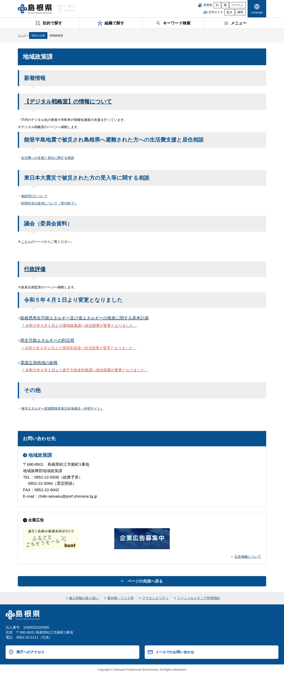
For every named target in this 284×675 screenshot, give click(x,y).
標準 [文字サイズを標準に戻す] (240, 12)
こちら (26, 241)
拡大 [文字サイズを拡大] (229, 12)
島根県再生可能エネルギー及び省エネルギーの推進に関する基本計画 (84, 318)
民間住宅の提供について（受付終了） (49, 203)
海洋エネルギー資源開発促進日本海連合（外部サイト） (62, 408)
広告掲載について (248, 556)
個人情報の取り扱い (84, 598)
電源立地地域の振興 (39, 362)
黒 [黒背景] (225, 5)
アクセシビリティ (155, 598)
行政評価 (35, 269)
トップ (22, 35)
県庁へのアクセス (30, 652)
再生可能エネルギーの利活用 (47, 340)
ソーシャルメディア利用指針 (198, 598)
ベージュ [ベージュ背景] (237, 5)
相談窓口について (34, 196)
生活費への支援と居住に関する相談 (47, 158)
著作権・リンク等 (120, 598)
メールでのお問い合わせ (174, 652)
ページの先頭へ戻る (145, 581)
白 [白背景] (217, 5)
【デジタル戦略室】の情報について (68, 101)
